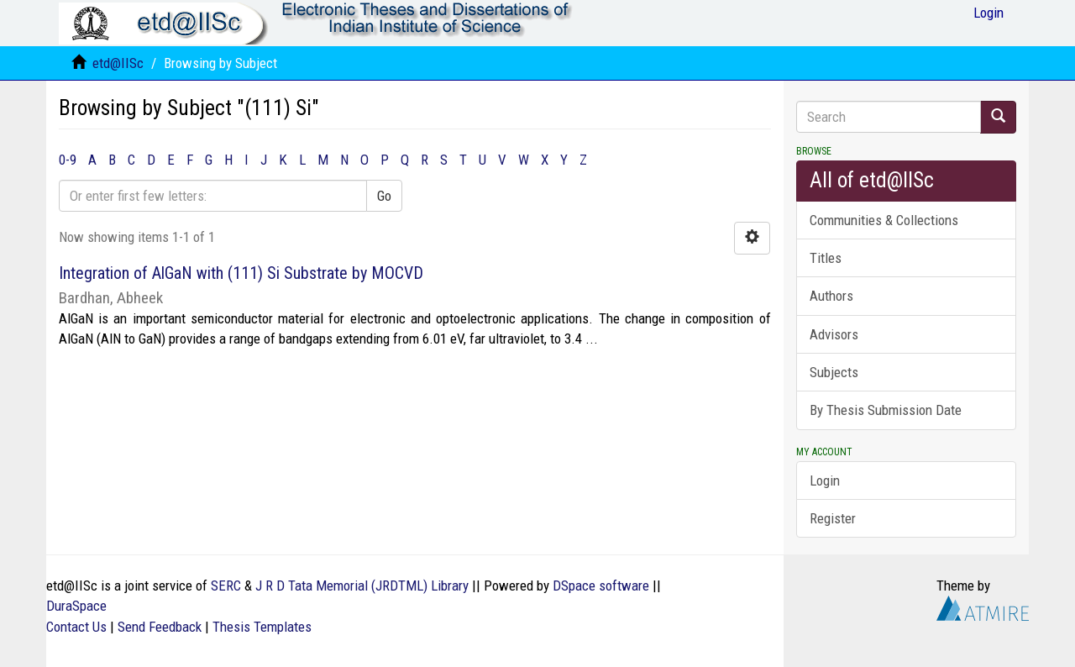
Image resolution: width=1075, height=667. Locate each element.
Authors (831, 295)
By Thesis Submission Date (886, 410)
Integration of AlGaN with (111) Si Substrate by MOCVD (241, 273)
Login (825, 480)
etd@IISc (118, 63)
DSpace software (601, 585)
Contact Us (76, 626)
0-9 (67, 159)
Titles (826, 257)
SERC (226, 585)
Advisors (834, 334)
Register (833, 518)
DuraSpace (76, 605)
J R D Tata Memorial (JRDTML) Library (362, 585)
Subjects (834, 372)
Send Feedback (160, 626)
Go (384, 195)
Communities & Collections (884, 220)
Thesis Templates (262, 626)
